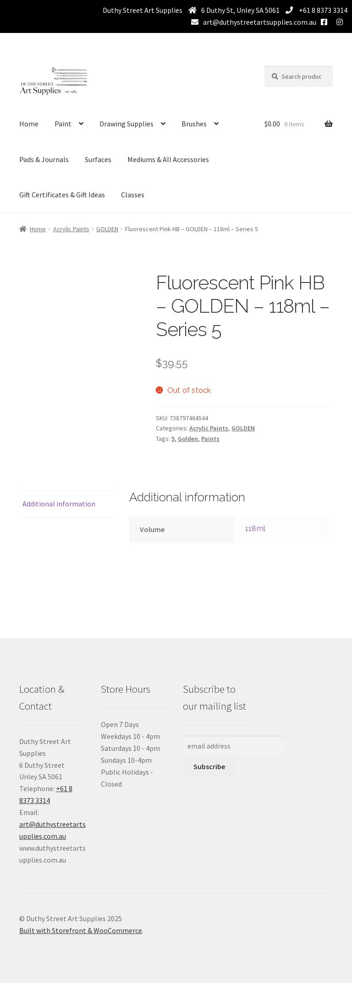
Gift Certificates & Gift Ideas (62, 194)
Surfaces (98, 159)
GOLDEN (107, 229)
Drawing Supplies (126, 123)
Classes (132, 194)
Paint (63, 123)
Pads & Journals (44, 159)
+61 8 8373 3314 (322, 10)
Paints (210, 438)
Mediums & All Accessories (168, 159)
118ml (255, 528)
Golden (188, 438)
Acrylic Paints (71, 229)
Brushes (194, 123)
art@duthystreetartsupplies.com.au (259, 22)
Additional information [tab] (58, 503)
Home (28, 123)
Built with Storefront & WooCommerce (80, 930)
